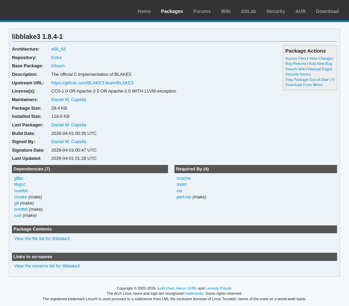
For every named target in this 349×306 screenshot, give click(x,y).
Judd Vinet (165, 288)
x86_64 (58, 49)
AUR (300, 11)
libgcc (20, 184)
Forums (202, 11)
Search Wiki (295, 69)
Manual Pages (320, 69)
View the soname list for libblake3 (47, 265)
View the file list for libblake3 (42, 238)
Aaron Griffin (186, 288)
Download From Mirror (303, 85)
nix (179, 190)
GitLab (248, 11)
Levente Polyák (218, 288)
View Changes (321, 58)
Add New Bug (320, 63)
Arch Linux (37, 10)
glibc (19, 178)
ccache (184, 178)
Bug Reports (295, 63)
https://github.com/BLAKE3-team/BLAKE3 (92, 82)
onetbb (21, 190)
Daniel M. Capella (68, 99)
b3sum (57, 65)
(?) (332, 80)
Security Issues (297, 74)
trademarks (194, 293)
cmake (20, 196)
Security (276, 11)
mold (181, 184)
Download (327, 11)
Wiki (226, 11)
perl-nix (184, 196)
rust (18, 215)
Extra (56, 57)
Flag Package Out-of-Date (307, 80)
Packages (172, 11)
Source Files (295, 58)
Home (144, 11)
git (16, 203)
